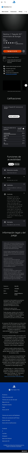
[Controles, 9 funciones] (14, 205)
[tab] (11, 164)
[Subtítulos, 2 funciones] (14, 187)
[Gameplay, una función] (14, 223)
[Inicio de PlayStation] (14, 2)
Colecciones (13, 11)
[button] (11, 74)
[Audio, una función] (14, 178)
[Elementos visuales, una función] (14, 171)
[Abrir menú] (1, 2)
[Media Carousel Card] (12, 85)
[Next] (26, 85)
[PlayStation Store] (7, 7)
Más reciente (5, 11)
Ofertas (20, 11)
